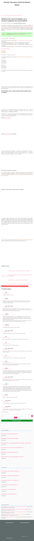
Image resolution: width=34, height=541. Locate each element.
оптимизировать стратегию (15, 380)
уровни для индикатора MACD (23, 286)
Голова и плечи (7, 117)
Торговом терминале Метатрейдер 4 (18, 34)
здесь (25, 403)
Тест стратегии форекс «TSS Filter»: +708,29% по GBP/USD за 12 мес (10, 475)
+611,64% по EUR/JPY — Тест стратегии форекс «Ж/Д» (8, 489)
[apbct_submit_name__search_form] (15, 418)
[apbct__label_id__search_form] (7, 417)
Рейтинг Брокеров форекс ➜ (17, 420)
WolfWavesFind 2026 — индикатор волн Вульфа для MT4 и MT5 (9, 452)
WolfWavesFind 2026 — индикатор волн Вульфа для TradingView (9, 438)
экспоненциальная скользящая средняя (25, 40)
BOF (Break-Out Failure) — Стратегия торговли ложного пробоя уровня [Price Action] (12, 447)
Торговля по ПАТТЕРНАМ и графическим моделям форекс (13, 15)
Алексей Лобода (7, 17)
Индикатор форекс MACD (5, 48)
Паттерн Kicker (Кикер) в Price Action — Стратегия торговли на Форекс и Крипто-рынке (16, 506)
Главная (2, 15)
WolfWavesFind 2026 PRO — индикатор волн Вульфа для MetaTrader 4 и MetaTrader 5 (12, 456)
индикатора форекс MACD (28, 26)
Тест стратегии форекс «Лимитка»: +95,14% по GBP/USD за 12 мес (10, 480)
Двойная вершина (8, 133)
